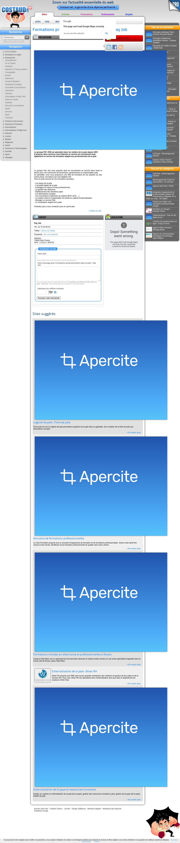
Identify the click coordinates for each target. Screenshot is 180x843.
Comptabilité (10, 72)
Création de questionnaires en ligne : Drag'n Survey (161, 222)
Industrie (8, 93)
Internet (8, 133)
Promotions (87, 14)
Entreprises (48, 21)
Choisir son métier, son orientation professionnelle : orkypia (160, 204)
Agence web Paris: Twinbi (159, 186)
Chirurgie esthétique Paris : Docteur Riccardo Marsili (160, 33)
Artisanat (8, 66)
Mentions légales (94, 809)
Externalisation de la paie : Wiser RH (74, 671)
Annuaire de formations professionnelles (58, 538)
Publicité (8, 103)
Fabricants (9, 78)
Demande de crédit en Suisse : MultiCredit (161, 47)
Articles (66, 14)
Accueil (38, 21)
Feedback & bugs (41, 811)
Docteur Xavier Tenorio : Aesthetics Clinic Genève (159, 161)
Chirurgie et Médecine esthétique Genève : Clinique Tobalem (161, 40)
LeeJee (67, 809)
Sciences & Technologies (16, 148)
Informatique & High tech (16, 130)
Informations (10, 127)
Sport (7, 115)
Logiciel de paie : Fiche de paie (51, 422)
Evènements (107, 14)
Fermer (97, 841)
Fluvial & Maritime (12, 81)
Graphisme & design (13, 84)
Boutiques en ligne (13, 55)
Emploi (129, 14)
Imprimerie (9, 90)
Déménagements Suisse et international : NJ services (160, 181)
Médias (8, 139)
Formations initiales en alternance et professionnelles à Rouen (72, 654)
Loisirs (8, 136)
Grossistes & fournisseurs (15, 87)
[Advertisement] (68, 44)
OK (106, 33)
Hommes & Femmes (14, 124)
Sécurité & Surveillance (14, 106)
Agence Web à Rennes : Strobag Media (159, 229)
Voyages (8, 157)
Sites (44, 14)
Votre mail (42, 254)
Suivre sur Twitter (48, 231)
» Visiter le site (94, 211)
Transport (9, 118)
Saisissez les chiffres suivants (51, 288)
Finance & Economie (14, 121)
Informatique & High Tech (15, 96)
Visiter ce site (117, 38)
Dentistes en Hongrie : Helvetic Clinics (158, 210)
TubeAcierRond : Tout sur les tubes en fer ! (161, 216)
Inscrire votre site (41, 809)
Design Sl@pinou (79, 809)
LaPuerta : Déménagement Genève (160, 155)
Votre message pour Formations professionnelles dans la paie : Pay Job (67, 264)
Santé (7, 109)
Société (8, 151)
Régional (9, 142)
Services (8, 112)
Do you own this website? (74, 33)
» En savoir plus (134, 432)
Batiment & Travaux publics (16, 69)
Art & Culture (10, 52)
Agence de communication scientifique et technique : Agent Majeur (160, 236)
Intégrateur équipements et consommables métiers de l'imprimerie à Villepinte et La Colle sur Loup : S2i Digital (161, 195)
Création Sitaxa (55, 809)
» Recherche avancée (14, 41)
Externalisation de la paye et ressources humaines (64, 789)
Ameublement (10, 60)
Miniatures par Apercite (112, 809)
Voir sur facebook (51, 234)
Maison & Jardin (11, 100)
